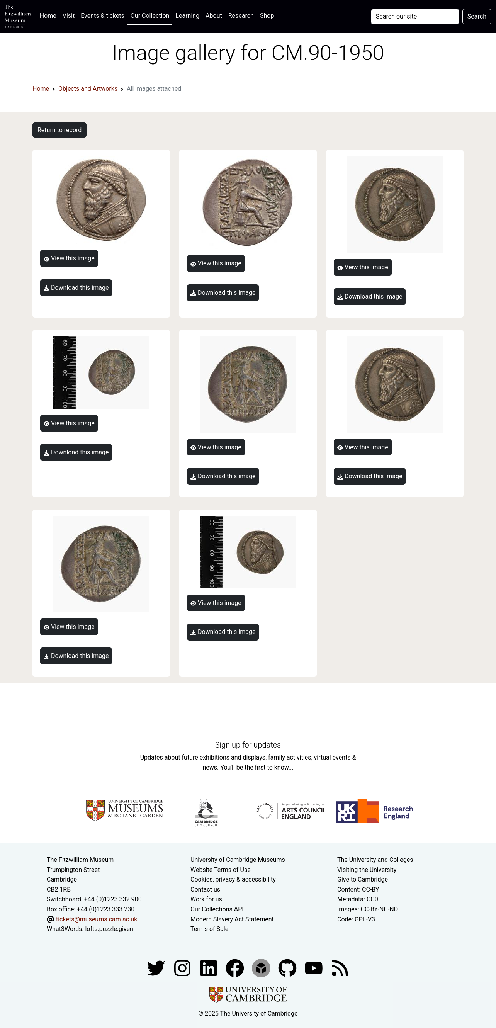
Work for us (206, 899)
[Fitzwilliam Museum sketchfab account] (262, 967)
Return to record (59, 130)
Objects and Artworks (87, 88)
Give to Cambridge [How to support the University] (362, 879)
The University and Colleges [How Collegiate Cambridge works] (375, 859)
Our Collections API (217, 909)
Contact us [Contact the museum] (205, 889)
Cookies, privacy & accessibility (233, 879)
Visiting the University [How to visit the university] (366, 869)
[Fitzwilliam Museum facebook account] (209, 967)
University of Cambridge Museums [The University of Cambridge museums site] (237, 859)
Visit (69, 15)
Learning (187, 15)
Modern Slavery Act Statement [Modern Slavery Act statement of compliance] (232, 919)
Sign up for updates (248, 744)
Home (49, 14)
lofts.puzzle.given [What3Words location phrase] (109, 929)
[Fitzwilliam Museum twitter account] (157, 967)
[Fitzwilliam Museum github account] (288, 967)
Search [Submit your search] (476, 16)
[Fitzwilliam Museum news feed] (340, 967)
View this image (69, 258)
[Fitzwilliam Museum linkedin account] (236, 967)
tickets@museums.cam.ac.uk (96, 919)
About (214, 15)
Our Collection (150, 15)
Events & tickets (102, 15)
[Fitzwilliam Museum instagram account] (183, 967)
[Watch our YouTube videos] (314, 967)
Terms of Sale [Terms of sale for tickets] (209, 929)
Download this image (76, 287)
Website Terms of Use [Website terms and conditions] (220, 869)
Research (241, 15)
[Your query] (415, 16)
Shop (267, 15)
